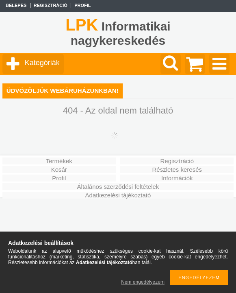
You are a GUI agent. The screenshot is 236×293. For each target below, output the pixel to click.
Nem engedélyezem (143, 282)
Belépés (16, 5)
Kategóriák (42, 63)
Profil (59, 178)
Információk (177, 178)
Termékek (59, 160)
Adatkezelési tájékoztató (118, 195)
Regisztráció (177, 160)
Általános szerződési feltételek (118, 186)
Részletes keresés (177, 169)
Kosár (59, 169)
